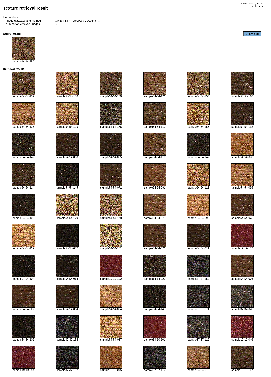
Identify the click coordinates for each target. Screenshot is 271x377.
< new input (252, 33)
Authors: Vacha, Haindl (251, 3)
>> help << (257, 6)
